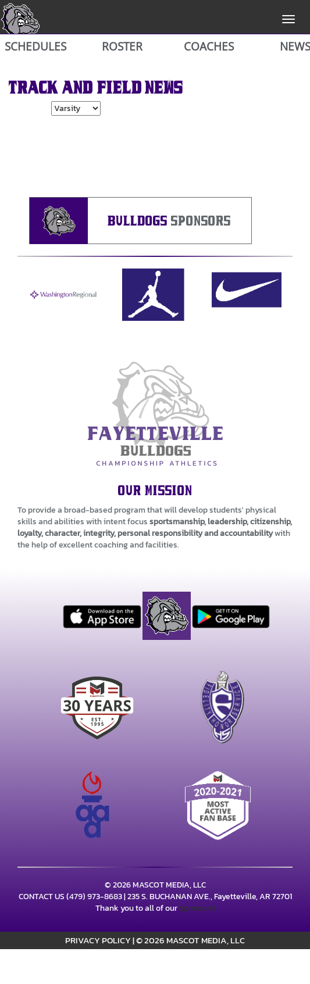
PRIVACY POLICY (98, 940)
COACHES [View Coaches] (209, 46)
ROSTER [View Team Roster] (122, 46)
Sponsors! (197, 908)
